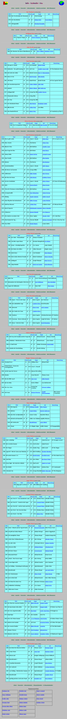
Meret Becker (48, 663)
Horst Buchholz (52, 282)
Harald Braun (33, 422)
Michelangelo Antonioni (36, 208)
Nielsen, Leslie (22, 710)
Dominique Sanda (42, 103)
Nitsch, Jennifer (40, 694)
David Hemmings (45, 323)
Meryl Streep (46, 173)
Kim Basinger (46, 162)
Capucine (42, 626)
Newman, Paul (5, 702)
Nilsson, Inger (22, 714)
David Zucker (36, 455)
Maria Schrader (49, 256)
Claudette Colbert (44, 634)
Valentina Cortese (49, 51)
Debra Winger (46, 181)
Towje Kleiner (48, 19)
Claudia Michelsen (50, 671)
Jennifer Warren (42, 92)
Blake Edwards (35, 603)
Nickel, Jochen (5, 714)
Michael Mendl (49, 551)
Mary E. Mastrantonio (44, 73)
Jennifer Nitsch (49, 674)
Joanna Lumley (44, 603)
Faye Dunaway (46, 212)
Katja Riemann (49, 264)
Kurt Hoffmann (39, 282)
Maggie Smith (44, 607)
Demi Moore (46, 150)
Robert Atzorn (49, 581)
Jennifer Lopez (46, 146)
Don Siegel (33, 610)
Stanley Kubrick (34, 196)
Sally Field (41, 84)
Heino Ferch (48, 585)
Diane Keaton (46, 185)
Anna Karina (43, 618)
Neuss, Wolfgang (6, 694)
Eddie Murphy (45, 379)
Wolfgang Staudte (34, 407)
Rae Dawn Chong (46, 459)
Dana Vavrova (48, 260)
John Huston (33, 103)
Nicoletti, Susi (22, 691)
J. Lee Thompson (35, 618)
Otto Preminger (35, 630)
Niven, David (40, 698)
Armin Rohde (50, 344)
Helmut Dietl (38, 19)
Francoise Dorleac (45, 622)
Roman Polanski (34, 212)
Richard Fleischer (35, 392)
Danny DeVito (33, 154)
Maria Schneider (47, 208)
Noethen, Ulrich (40, 702)
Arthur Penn (33, 107)
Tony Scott (34, 379)
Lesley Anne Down (45, 610)
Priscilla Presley (46, 455)
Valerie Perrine (46, 193)
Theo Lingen (51, 286)
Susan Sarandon (47, 169)
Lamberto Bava (37, 303)
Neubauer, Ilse (5, 691)
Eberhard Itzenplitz (40, 23)
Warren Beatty (34, 185)
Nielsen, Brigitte (23, 702)
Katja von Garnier (37, 264)
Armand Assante (47, 154)
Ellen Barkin (41, 76)
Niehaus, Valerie (23, 698)
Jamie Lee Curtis (46, 463)
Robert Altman (33, 88)
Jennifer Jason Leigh (43, 69)
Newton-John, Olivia (7, 706)
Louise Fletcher (47, 200)
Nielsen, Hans (22, 706)
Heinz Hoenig (48, 574)
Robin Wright (41, 65)
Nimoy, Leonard (41, 691)
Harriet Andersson (45, 411)
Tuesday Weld (46, 216)
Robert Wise (33, 111)
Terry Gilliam (40, 51)
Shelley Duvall (46, 196)
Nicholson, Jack (6, 710)
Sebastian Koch (49, 547)
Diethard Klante (39, 547)
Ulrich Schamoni (36, 37)
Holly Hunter (46, 166)
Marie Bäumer (48, 253)
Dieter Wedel (38, 574)
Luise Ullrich (43, 422)
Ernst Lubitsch (35, 634)
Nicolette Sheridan (46, 451)
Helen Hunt (46, 139)
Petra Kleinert (49, 678)
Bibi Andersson (42, 88)
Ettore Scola (36, 307)
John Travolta (43, 125)
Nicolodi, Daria (23, 694)
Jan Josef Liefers (49, 570)
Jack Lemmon (45, 307)
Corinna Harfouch (50, 667)
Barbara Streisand (47, 220)
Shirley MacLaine (46, 471)
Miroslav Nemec (49, 539)
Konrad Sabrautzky (40, 527)
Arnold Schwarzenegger (46, 392)
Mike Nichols (33, 173)
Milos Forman (33, 200)
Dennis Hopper (34, 223)
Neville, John (5, 698)
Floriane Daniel (49, 647)
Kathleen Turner (47, 177)
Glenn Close (46, 142)
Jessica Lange (46, 189)
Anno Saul (37, 651)
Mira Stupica (43, 407)
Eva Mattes (48, 241)
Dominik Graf (38, 678)
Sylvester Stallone (46, 387)
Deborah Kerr (44, 630)
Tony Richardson (34, 193)
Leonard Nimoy (41, 502)
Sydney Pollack (33, 84)
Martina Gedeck (49, 651)
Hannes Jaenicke (49, 543)
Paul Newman (33, 76)
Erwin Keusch (38, 551)
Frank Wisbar (33, 411)
